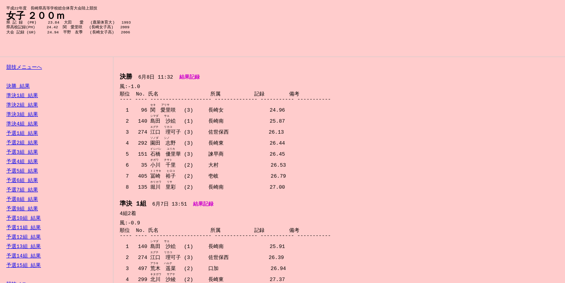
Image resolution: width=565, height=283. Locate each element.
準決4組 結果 (22, 124)
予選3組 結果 (22, 152)
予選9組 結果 (22, 209)
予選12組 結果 (23, 237)
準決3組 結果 (22, 114)
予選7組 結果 (22, 190)
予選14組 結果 (23, 256)
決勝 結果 (18, 86)
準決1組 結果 (22, 95)
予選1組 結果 (22, 133)
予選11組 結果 (23, 228)
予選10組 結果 (23, 218)
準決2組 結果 (22, 105)
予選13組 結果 (23, 246)
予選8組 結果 (22, 199)
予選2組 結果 (22, 143)
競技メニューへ (24, 67)
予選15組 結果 (23, 265)
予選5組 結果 (22, 171)
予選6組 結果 (22, 180)
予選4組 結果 (22, 161)
